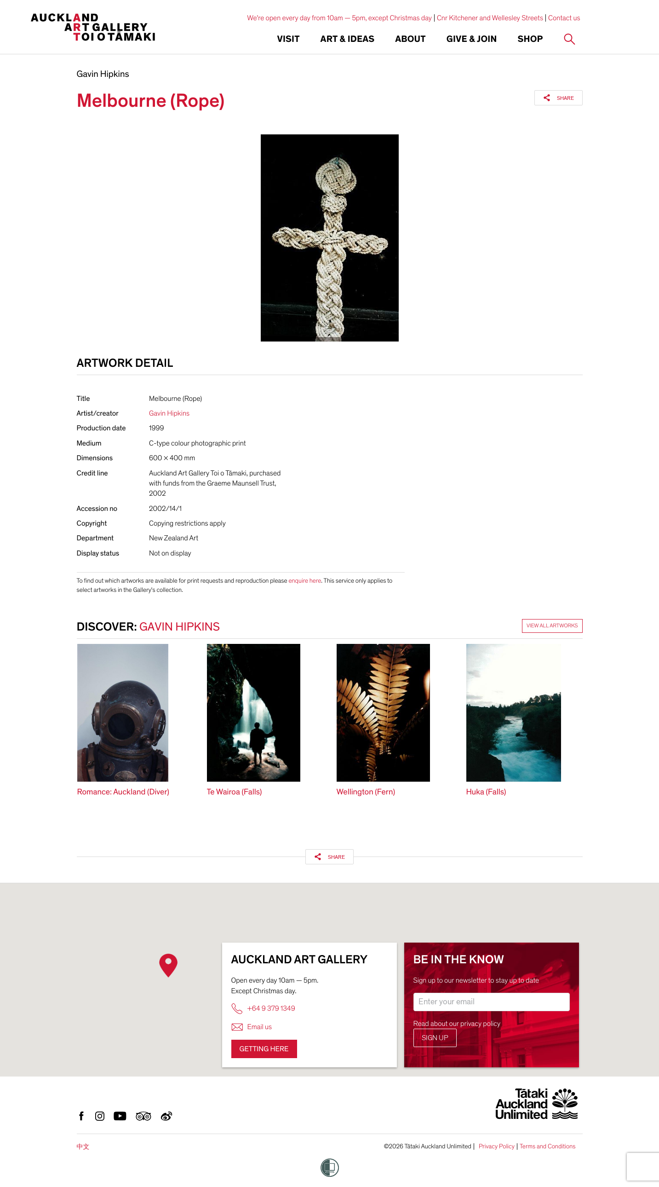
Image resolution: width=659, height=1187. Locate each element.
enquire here (304, 580)
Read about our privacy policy (457, 1024)
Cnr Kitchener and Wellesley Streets (490, 18)
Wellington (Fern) (366, 792)
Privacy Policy (497, 1146)
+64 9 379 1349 (263, 1008)
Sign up (435, 1038)
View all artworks (552, 626)
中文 (83, 1146)
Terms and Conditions (548, 1146)
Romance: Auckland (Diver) (123, 792)
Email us (251, 1027)
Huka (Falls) (486, 792)
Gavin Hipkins (103, 75)
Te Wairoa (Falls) (234, 792)
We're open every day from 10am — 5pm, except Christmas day (339, 18)
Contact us (564, 18)
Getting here (264, 1049)
